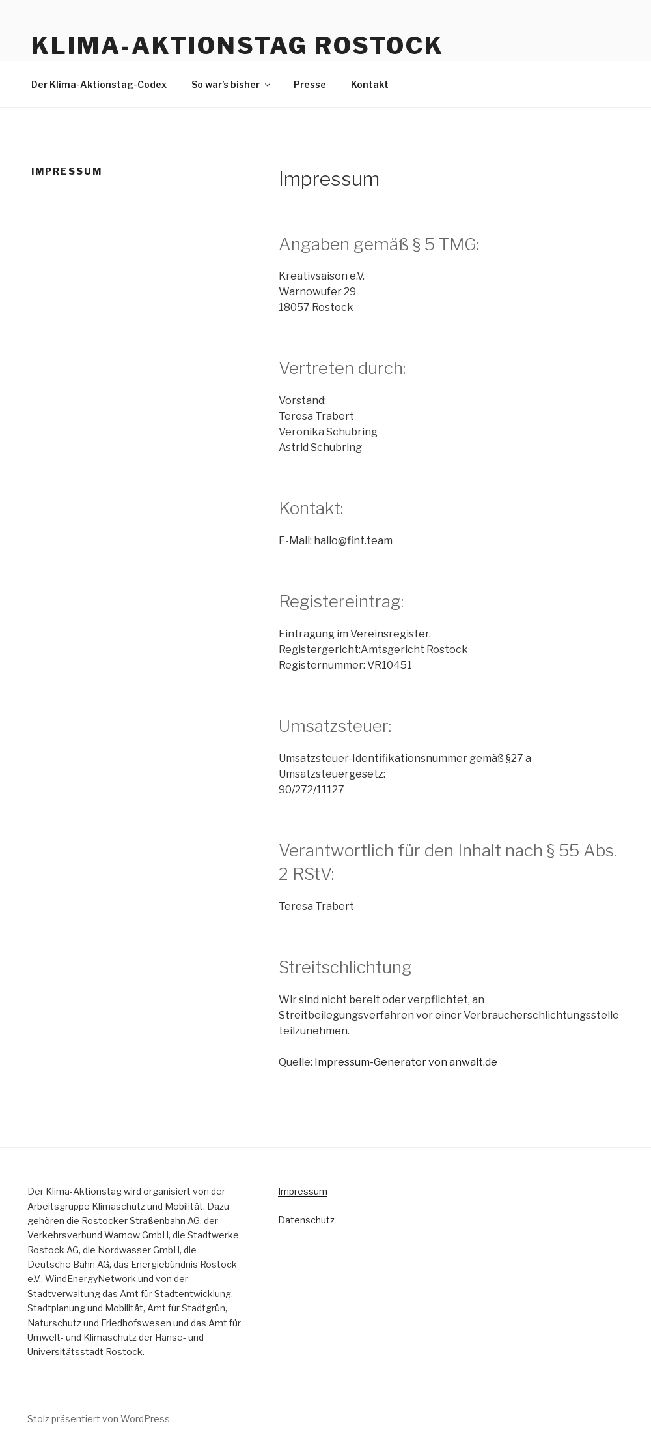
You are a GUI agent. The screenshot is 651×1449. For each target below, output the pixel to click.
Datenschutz (306, 1219)
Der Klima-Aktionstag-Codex (99, 84)
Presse (310, 84)
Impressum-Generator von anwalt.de (405, 1062)
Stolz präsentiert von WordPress (98, 1418)
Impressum (302, 1191)
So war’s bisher (231, 84)
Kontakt (370, 84)
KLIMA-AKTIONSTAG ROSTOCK (237, 45)
